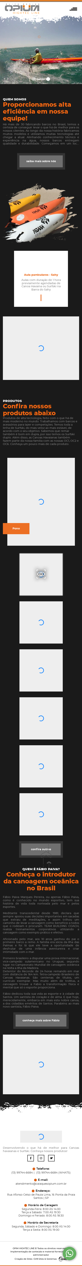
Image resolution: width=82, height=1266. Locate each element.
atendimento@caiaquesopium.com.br (41, 1184)
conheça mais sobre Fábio (41, 1020)
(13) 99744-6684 (22, 1172)
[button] (74, 9)
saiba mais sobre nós (40, 161)
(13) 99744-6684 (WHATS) (53, 1172)
